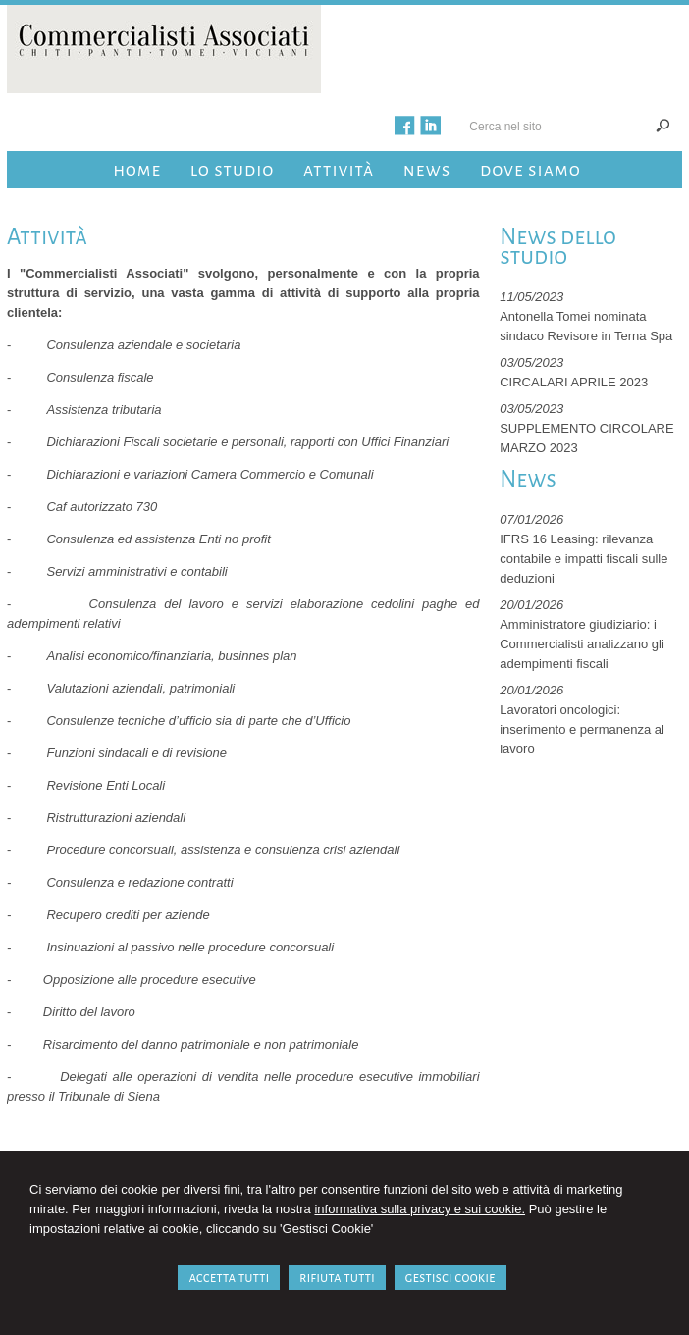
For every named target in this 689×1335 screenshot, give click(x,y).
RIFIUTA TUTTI (337, 1277)
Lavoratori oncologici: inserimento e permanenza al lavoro (582, 729)
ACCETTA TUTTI (228, 1277)
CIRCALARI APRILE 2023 (574, 382)
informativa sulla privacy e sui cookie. (419, 1209)
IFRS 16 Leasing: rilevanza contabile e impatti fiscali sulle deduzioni (583, 559)
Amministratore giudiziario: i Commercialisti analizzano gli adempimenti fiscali (582, 644)
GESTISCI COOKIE (450, 1277)
